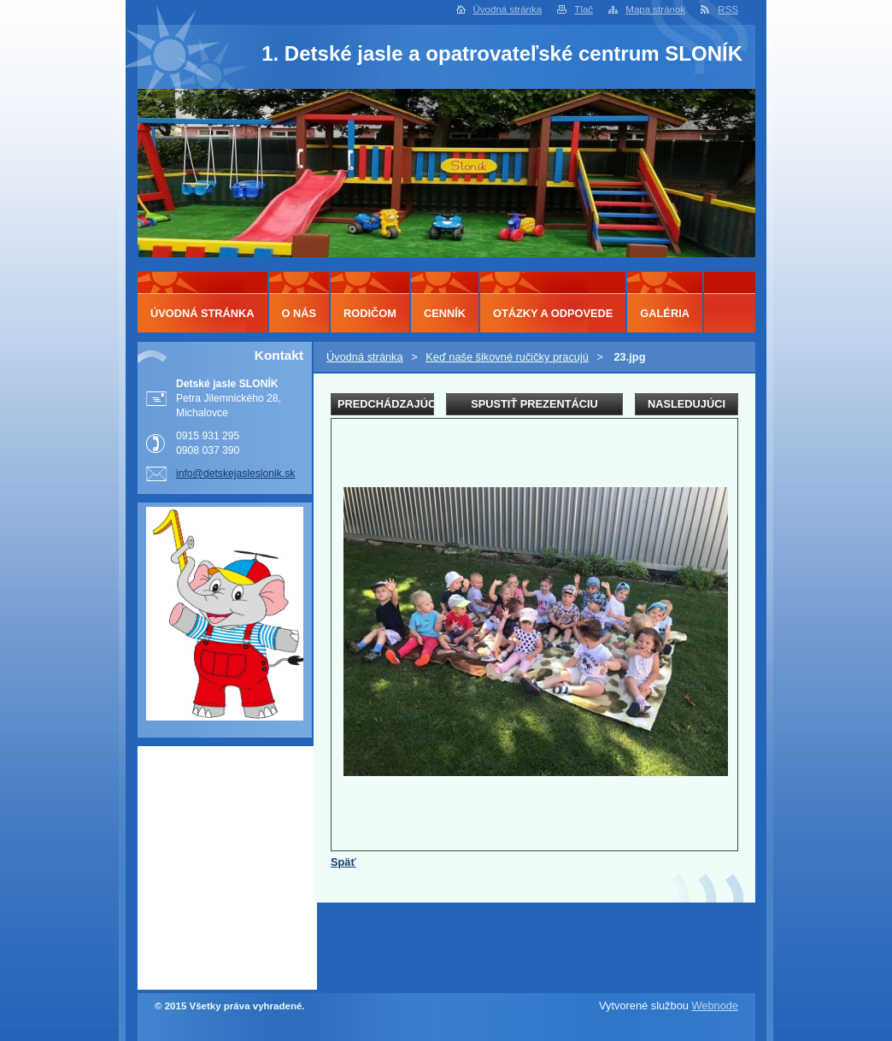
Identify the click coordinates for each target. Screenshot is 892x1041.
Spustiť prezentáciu (534, 403)
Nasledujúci (686, 403)
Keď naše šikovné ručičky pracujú (507, 356)
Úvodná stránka (508, 9)
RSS (728, 9)
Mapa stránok (655, 9)
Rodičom (369, 313)
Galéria (665, 313)
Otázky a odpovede (553, 313)
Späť (343, 862)
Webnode (714, 1005)
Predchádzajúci (385, 403)
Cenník (445, 313)
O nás (299, 313)
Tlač (583, 9)
